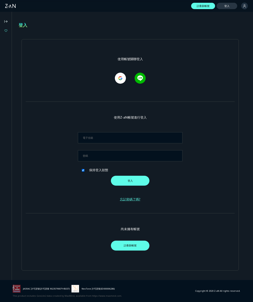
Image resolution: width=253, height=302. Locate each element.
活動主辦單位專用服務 (15, 150)
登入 (226, 6)
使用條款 (8, 118)
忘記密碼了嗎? (150, 199)
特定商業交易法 (12, 129)
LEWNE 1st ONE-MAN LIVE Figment (29, 64)
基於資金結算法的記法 (15, 134)
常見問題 (8, 107)
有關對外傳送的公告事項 (17, 140)
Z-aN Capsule (25, 89)
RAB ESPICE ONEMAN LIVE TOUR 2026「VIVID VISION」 (29, 37)
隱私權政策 (9, 123)
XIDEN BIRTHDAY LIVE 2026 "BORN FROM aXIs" (29, 57)
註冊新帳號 (203, 6)
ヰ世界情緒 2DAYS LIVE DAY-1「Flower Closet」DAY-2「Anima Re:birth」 (29, 51)
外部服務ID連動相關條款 (17, 145)
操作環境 (8, 113)
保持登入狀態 (126, 170)
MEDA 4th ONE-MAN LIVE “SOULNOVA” (29, 44)
